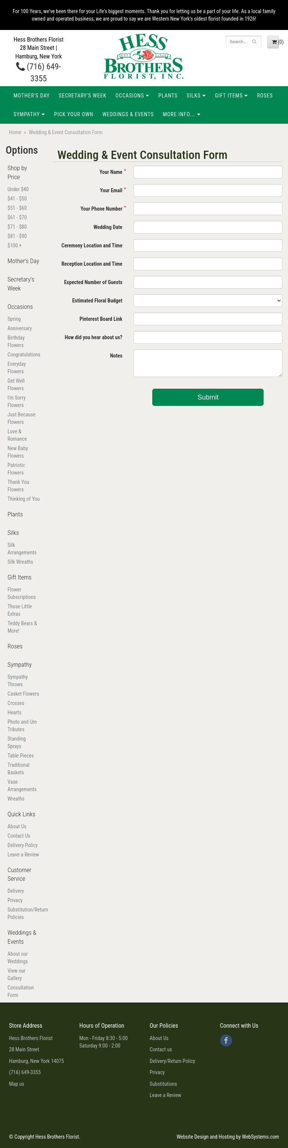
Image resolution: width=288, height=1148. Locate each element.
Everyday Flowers (17, 367)
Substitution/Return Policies (24, 913)
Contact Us (19, 836)
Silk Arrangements (22, 548)
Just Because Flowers (21, 418)
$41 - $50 (17, 199)
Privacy (15, 900)
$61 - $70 (17, 217)
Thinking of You (24, 499)
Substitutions (163, 1084)
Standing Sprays (17, 742)
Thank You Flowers (18, 485)
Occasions (130, 96)
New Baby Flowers (18, 452)
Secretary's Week (82, 96)
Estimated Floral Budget (97, 301)
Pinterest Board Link (101, 319)
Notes (116, 356)
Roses (265, 96)
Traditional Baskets (19, 768)
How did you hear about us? (93, 337)
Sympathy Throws (18, 680)
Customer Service (20, 874)
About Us (17, 826)
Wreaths (16, 799)
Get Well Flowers (16, 384)
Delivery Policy (23, 845)
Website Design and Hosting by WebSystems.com (228, 1137)
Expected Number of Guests (93, 282)
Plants (168, 96)
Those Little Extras (20, 610)
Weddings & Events (128, 114)
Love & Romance (17, 435)
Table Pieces (21, 756)
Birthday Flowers (16, 341)
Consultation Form (21, 991)
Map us (16, 1084)
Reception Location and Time (92, 264)
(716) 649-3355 (25, 1072)
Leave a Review (23, 855)
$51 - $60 (17, 208)
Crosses (16, 703)
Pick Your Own (73, 114)
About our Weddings (18, 957)
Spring (14, 319)
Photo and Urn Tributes (22, 725)
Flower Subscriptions (22, 593)
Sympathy (27, 114)
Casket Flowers (23, 694)
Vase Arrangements (22, 785)
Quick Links (21, 814)
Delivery (16, 891)
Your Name (110, 172)
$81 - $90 (17, 236)
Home (15, 132)
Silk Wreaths (20, 562)
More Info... (179, 114)
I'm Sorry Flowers (17, 401)
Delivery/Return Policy (172, 1061)
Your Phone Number (102, 209)
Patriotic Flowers (16, 469)
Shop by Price (17, 172)
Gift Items (229, 96)
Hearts (14, 712)
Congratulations (24, 355)
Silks (194, 96)
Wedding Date (107, 227)
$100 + (15, 245)
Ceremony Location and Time (92, 245)
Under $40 (18, 189)
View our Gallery (17, 974)
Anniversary (20, 328)
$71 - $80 (17, 227)
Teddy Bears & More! (22, 627)
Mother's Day (32, 96)
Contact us (161, 1049)
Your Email (111, 190)
